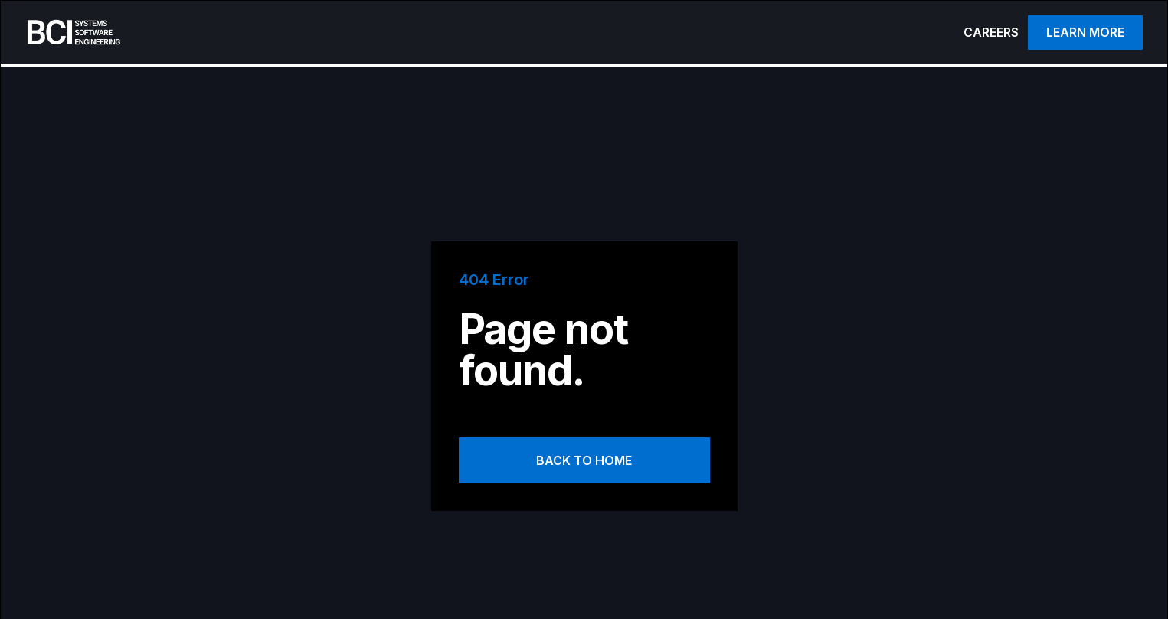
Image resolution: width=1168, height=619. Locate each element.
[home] (242, 32)
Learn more (1085, 32)
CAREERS (991, 32)
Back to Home (584, 460)
